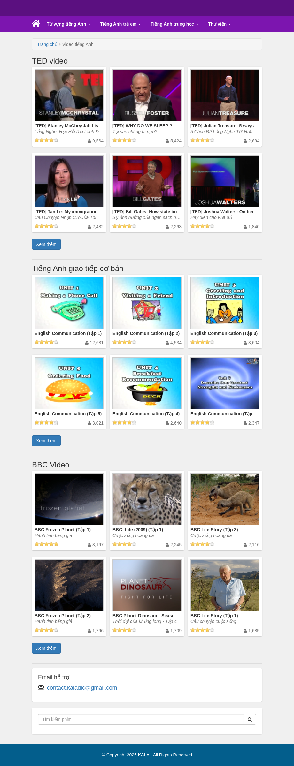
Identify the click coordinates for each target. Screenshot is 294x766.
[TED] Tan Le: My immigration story (72, 211)
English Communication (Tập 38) (225, 413)
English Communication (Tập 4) (146, 413)
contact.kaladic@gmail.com (82, 688)
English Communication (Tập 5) (68, 413)
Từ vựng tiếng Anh (68, 24)
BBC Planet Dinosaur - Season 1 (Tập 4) (154, 615)
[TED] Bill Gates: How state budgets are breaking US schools (177, 211)
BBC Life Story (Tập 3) (214, 529)
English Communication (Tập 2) (146, 333)
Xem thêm (46, 244)
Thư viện (219, 24)
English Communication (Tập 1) (68, 333)
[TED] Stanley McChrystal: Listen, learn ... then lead (89, 125)
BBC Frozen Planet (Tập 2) (63, 615)
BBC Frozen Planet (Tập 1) (63, 529)
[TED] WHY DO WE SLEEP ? (142, 125)
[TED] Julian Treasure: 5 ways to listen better (238, 125)
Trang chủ (47, 44)
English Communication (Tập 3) (224, 333)
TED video (50, 61)
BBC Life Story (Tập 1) (214, 615)
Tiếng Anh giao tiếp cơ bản (77, 268)
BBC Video (50, 464)
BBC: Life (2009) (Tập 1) (137, 529)
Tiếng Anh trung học (174, 24)
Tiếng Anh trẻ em (120, 24)
